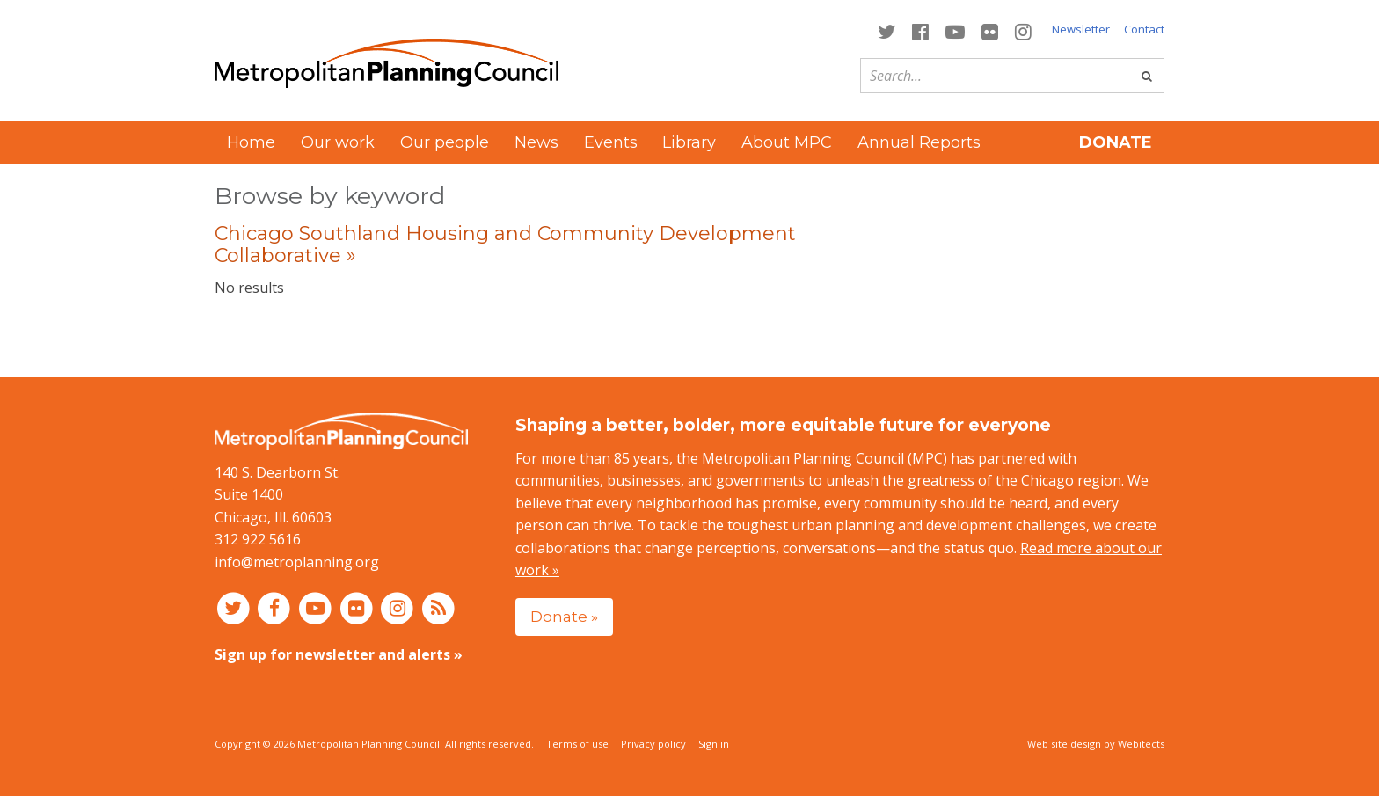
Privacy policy (653, 743)
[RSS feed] (438, 607)
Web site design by (1095, 743)
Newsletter (1081, 29)
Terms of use (577, 743)
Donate (1115, 142)
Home (251, 142)
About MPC (786, 142)
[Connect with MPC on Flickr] (990, 30)
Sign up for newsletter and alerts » (339, 654)
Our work (338, 142)
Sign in (713, 743)
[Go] (1147, 75)
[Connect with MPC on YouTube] (954, 30)
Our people (444, 142)
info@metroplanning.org (297, 562)
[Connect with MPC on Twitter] (886, 30)
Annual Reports (919, 142)
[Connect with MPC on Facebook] (920, 30)
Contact (1144, 29)
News (536, 142)
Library (689, 142)
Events (611, 142)
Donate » (564, 616)
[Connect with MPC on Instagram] (1024, 30)
